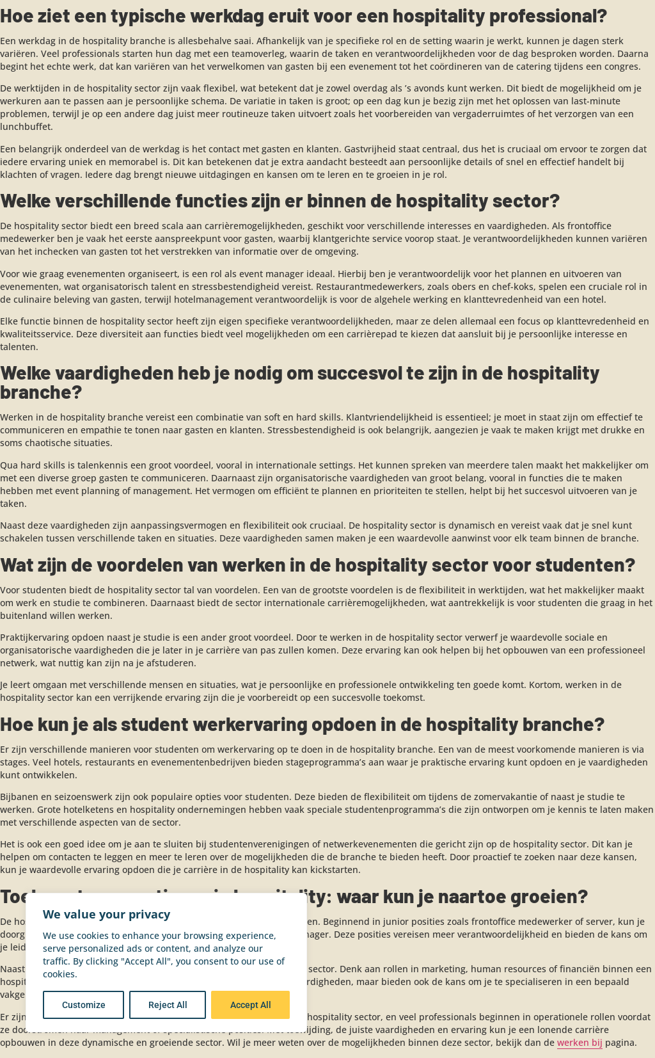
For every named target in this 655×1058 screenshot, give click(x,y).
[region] (166, 962)
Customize (84, 1005)
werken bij (580, 1042)
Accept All (250, 1005)
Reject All (167, 1005)
